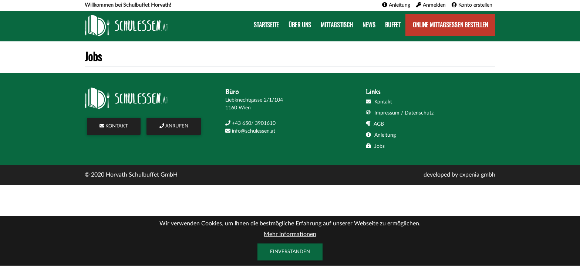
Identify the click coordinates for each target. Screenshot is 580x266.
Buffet (393, 25)
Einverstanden (290, 251)
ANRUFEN (173, 126)
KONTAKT (114, 126)
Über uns (300, 25)
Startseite (266, 25)
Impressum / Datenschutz (400, 113)
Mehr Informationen (290, 234)
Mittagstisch (337, 25)
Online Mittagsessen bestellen (450, 25)
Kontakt (379, 102)
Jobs (375, 146)
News (368, 25)
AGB (375, 124)
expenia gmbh (477, 175)
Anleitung (381, 135)
